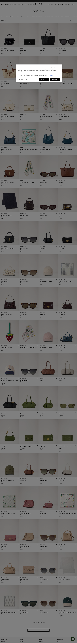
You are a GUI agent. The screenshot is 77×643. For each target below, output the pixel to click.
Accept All (55, 79)
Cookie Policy (51, 75)
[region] (39, 73)
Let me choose (23, 79)
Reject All (44, 79)
